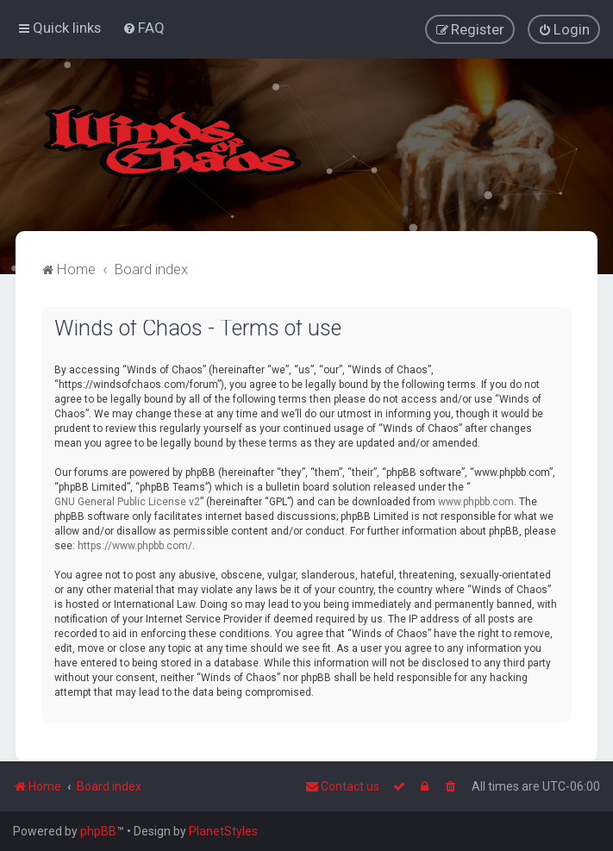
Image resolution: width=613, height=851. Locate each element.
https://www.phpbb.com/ (135, 545)
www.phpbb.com (476, 501)
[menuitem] (143, 28)
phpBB (98, 831)
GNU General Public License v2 (127, 501)
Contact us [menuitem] (342, 786)
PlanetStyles (223, 831)
